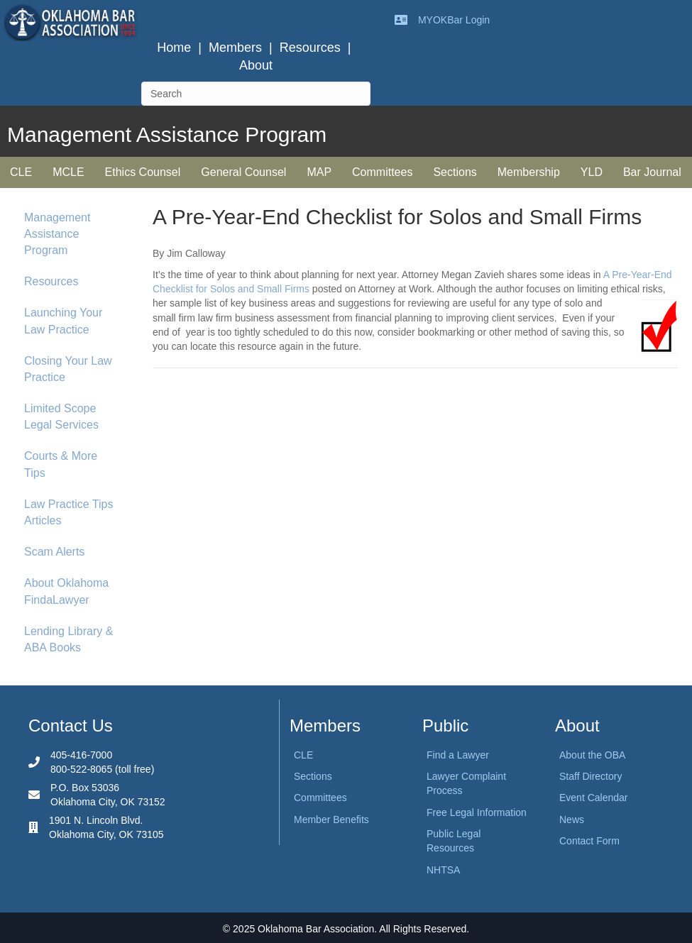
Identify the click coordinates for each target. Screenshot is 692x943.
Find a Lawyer (458, 755)
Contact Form (589, 841)
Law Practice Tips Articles (68, 512)
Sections (454, 172)
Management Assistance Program (57, 233)
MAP (319, 172)
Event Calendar (593, 797)
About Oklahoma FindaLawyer (66, 591)
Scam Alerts (54, 552)
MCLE (68, 172)
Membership (529, 172)
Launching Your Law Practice (63, 321)
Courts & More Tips (60, 464)
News (571, 819)
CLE (21, 172)
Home (174, 47)
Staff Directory (590, 776)
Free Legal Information (477, 812)
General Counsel (243, 172)
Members (235, 47)
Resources (310, 47)
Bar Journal (652, 172)
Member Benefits (331, 819)
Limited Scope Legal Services (61, 416)
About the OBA (592, 755)
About (256, 65)
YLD (592, 172)
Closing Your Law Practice (68, 369)
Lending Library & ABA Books (68, 639)
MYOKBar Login (454, 20)
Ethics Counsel (143, 172)
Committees (382, 172)
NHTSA (443, 870)
